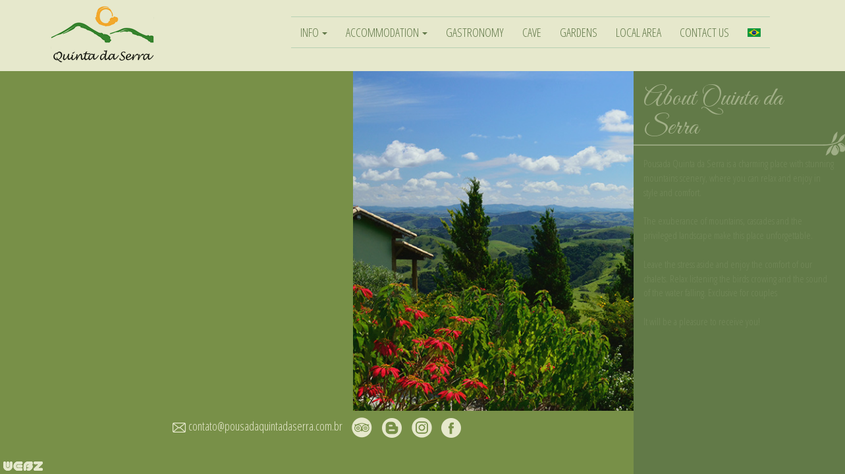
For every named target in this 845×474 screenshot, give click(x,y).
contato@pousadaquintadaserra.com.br (265, 426)
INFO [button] (313, 32)
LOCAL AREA (638, 32)
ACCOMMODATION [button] (386, 32)
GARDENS (578, 32)
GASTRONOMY (475, 32)
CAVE (531, 32)
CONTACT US (704, 32)
